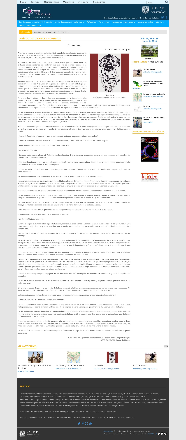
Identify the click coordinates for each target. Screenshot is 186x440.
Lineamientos (99, 2)
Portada (35, 2)
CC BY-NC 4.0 (157, 433)
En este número (140, 62)
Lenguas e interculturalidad (34, 22)
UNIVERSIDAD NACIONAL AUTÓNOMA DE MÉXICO (37, 17)
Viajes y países (104, 22)
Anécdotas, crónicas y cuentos (123, 22)
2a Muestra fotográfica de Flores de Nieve (34, 366)
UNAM (23, 2)
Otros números (51, 2)
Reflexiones (91, 22)
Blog (39, 25)
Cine (20, 22)
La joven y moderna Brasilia (70, 365)
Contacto (83, 2)
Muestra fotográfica (145, 22)
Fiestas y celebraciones (27, 25)
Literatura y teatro (53, 22)
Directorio (68, 2)
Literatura (160, 22)
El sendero (99, 365)
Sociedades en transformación (72, 22)
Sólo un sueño (140, 365)
